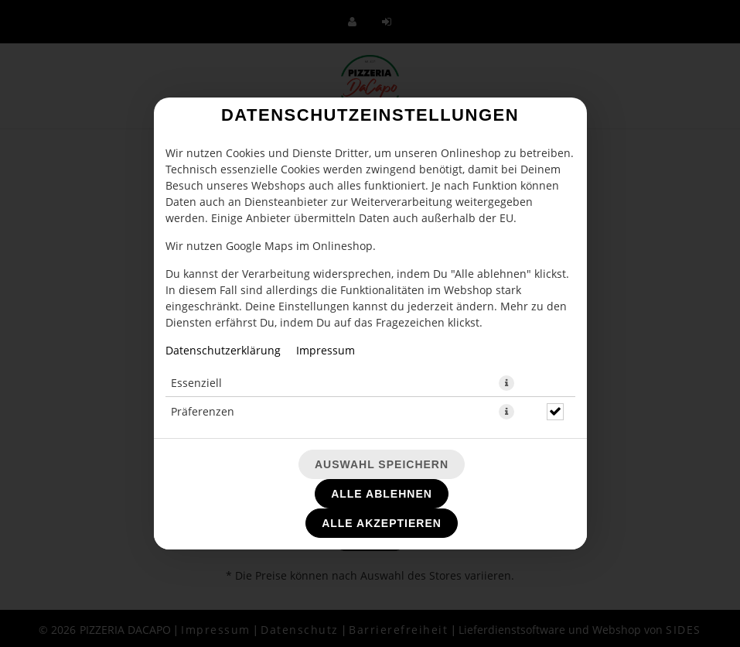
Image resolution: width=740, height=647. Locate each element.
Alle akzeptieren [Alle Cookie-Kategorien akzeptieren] (382, 523)
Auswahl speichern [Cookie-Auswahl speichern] (381, 464)
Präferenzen (202, 411)
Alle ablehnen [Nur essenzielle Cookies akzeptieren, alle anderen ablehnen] (381, 494)
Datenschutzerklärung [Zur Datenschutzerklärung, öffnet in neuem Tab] (223, 350)
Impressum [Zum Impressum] (325, 350)
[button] (506, 383)
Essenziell (196, 382)
